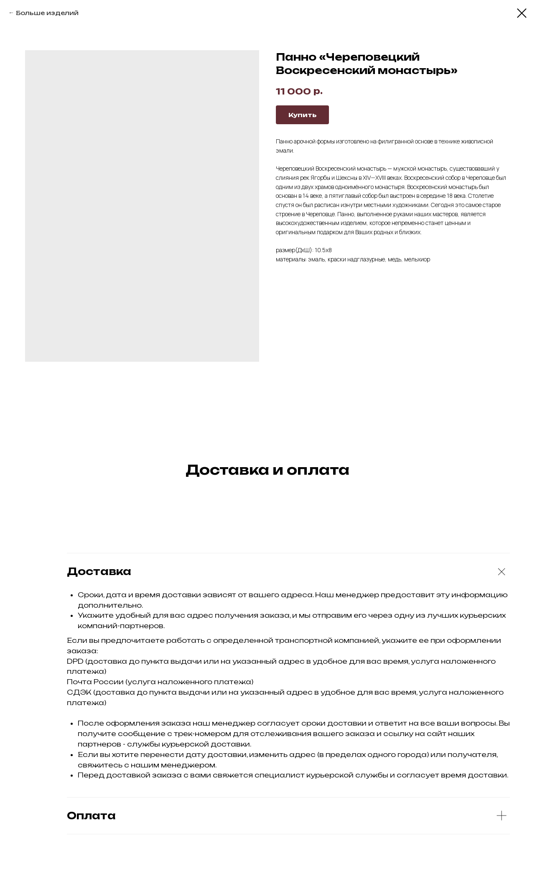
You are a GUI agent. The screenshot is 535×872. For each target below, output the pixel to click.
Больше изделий (47, 12)
